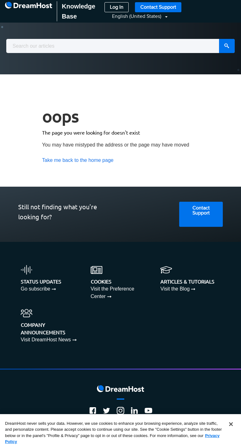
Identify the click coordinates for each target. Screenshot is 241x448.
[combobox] (120, 46)
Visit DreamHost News (46, 339)
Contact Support (158, 7)
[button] (136, 16)
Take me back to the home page (78, 160)
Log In (116, 7)
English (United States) (137, 16)
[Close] (231, 424)
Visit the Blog (175, 288)
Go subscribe (35, 288)
